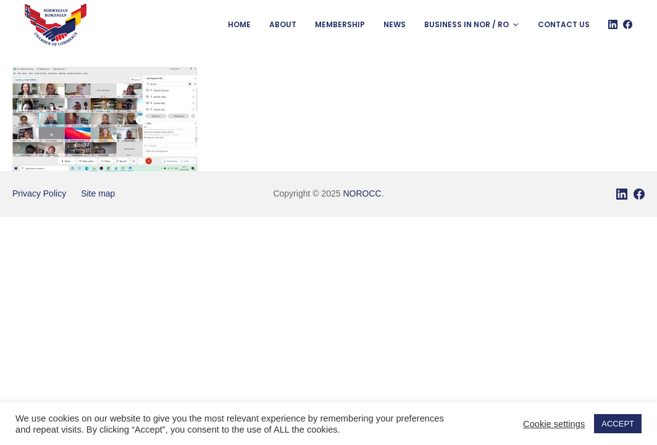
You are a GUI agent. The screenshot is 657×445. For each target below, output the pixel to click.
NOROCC (362, 193)
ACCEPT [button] (617, 423)
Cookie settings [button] (554, 424)
